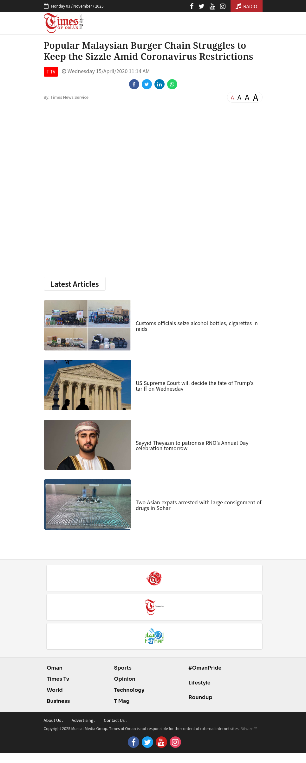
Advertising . (83, 720)
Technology (129, 690)
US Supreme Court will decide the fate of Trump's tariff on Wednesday (194, 385)
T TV (51, 71)
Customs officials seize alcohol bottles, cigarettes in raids (197, 325)
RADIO (246, 6)
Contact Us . (115, 720)
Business (58, 701)
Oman (54, 668)
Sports (123, 668)
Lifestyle (199, 682)
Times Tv (58, 679)
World (55, 690)
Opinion (124, 679)
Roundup (200, 697)
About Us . (53, 720)
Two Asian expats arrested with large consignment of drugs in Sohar (198, 505)
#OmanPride (204, 668)
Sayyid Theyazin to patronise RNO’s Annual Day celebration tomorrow (192, 445)
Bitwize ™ (248, 728)
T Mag (122, 701)
